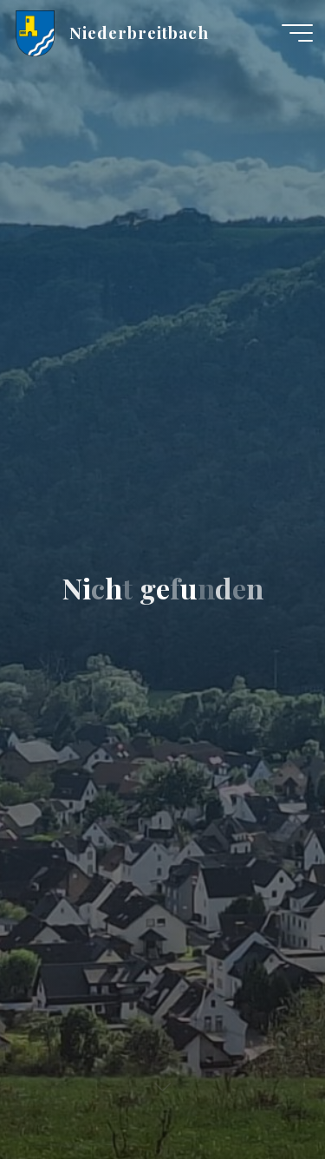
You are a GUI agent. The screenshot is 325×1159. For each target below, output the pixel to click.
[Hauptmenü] (297, 33)
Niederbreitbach (139, 32)
